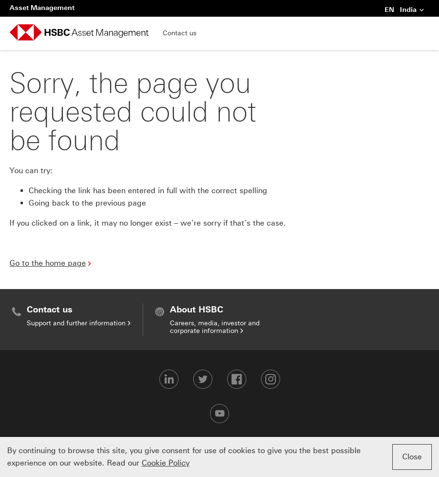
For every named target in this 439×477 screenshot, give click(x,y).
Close (412, 456)
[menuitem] (76, 315)
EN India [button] (405, 10)
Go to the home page (48, 263)
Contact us (180, 33)
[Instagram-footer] (270, 379)
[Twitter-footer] (202, 379)
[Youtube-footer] (219, 413)
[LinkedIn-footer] (168, 379)
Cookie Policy (165, 462)
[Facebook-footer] (236, 379)
